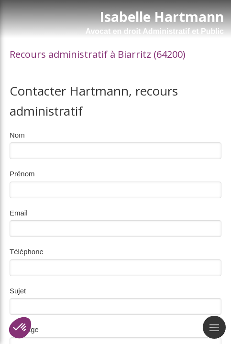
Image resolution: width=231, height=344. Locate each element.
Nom (17, 135)
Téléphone (27, 251)
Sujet (18, 291)
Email (19, 213)
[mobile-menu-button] (214, 327)
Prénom (22, 174)
